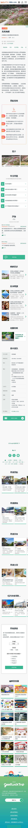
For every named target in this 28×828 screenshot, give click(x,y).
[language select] (19, 2)
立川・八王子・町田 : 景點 (18, 462)
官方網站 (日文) (15, 411)
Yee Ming (5, 241)
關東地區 (15, 460)
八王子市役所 (10, 43)
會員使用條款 (14, 815)
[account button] (22, 2)
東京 (20, 460)
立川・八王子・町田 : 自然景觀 (11, 463)
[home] (5, 2)
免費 (15, 450)
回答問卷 (14, 667)
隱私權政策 (14, 818)
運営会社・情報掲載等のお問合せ (14, 822)
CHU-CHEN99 (6, 225)
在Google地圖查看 (13, 443)
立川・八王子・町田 (7, 462)
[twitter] (14, 455)
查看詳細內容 (23, 226)
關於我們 (14, 808)
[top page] (5, 460)
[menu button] (25, 2)
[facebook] (9, 455)
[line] (18, 455)
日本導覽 (10, 460)
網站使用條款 (14, 812)
